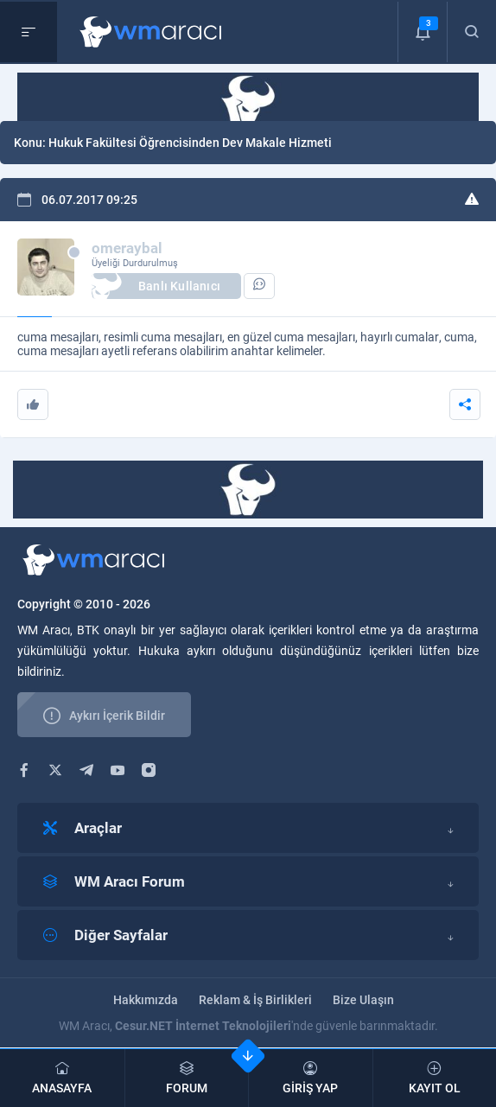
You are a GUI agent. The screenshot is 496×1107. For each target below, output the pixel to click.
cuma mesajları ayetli (73, 351)
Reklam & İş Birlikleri (255, 1000)
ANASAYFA (62, 1078)
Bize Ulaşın (363, 1000)
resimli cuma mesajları (163, 337)
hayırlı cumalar (399, 337)
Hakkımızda (145, 1000)
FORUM (187, 1078)
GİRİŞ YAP (310, 1078)
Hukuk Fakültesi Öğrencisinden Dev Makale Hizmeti (190, 143)
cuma (459, 337)
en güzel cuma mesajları (291, 337)
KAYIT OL (435, 1078)
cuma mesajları (58, 337)
